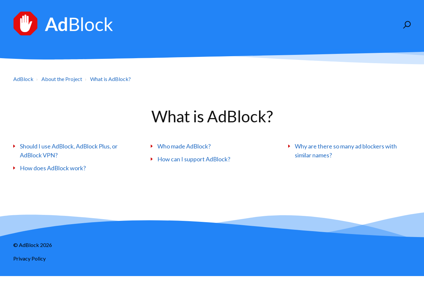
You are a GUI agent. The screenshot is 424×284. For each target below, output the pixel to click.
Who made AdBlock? (184, 146)
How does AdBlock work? (53, 168)
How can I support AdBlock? (193, 159)
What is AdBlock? (110, 79)
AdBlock (23, 79)
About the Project (61, 79)
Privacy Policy (29, 258)
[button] (406, 24)
